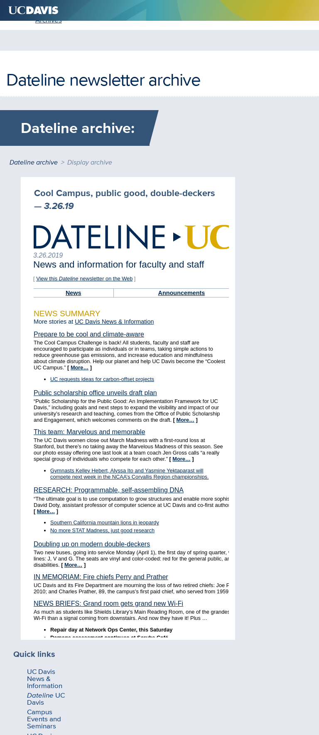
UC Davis (39, 227)
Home (21, 78)
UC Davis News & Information (44, 205)
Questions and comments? (72, 683)
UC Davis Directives (36, 270)
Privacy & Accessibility (147, 683)
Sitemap (197, 683)
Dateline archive (34, 155)
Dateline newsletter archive (103, 49)
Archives (54, 78)
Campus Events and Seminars (44, 248)
